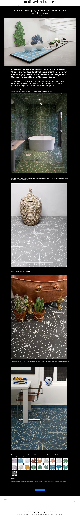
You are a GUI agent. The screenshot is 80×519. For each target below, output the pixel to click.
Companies (34, 514)
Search (5, 499)
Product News (27, 514)
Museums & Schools (50, 514)
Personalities (41, 514)
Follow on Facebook (40, 489)
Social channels (59, 514)
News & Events (20, 514)
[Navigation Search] (67, 5)
